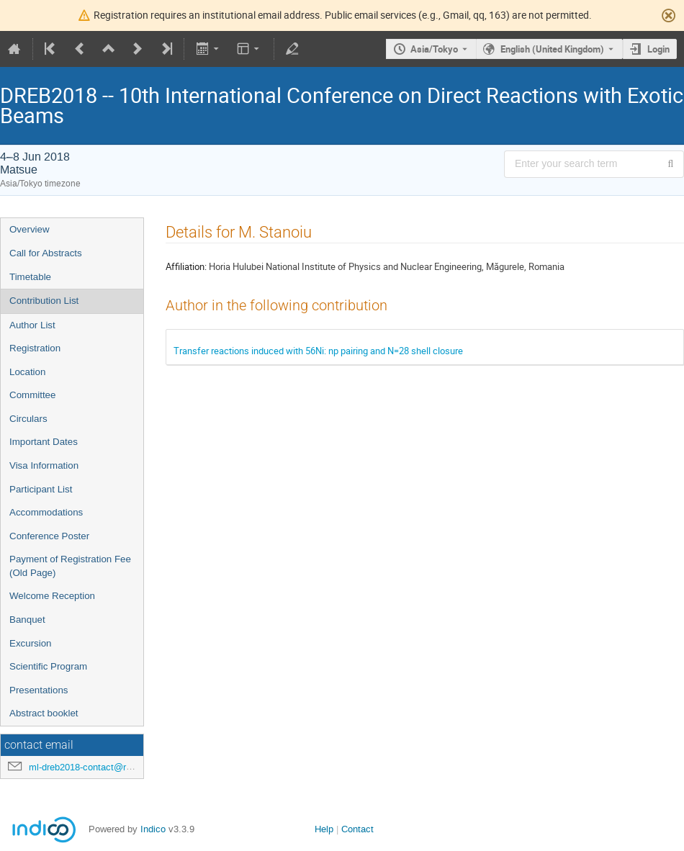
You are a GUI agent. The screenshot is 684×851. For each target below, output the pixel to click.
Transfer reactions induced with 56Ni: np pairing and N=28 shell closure (318, 350)
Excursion (30, 643)
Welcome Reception (52, 595)
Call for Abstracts (45, 253)
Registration (34, 348)
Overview (29, 229)
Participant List (40, 489)
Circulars (28, 418)
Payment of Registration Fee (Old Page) (70, 566)
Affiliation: (186, 266)
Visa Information (43, 465)
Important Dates (43, 441)
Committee (32, 395)
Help (324, 829)
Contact (357, 829)
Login (658, 48)
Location (27, 371)
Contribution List (43, 300)
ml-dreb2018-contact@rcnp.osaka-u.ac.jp (114, 767)
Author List (32, 325)
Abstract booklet (43, 713)
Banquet (27, 619)
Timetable (30, 276)
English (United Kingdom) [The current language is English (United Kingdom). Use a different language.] (552, 48)
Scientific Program (48, 666)
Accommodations (46, 512)
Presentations (38, 690)
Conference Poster (49, 536)
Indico (153, 829)
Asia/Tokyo (434, 48)
